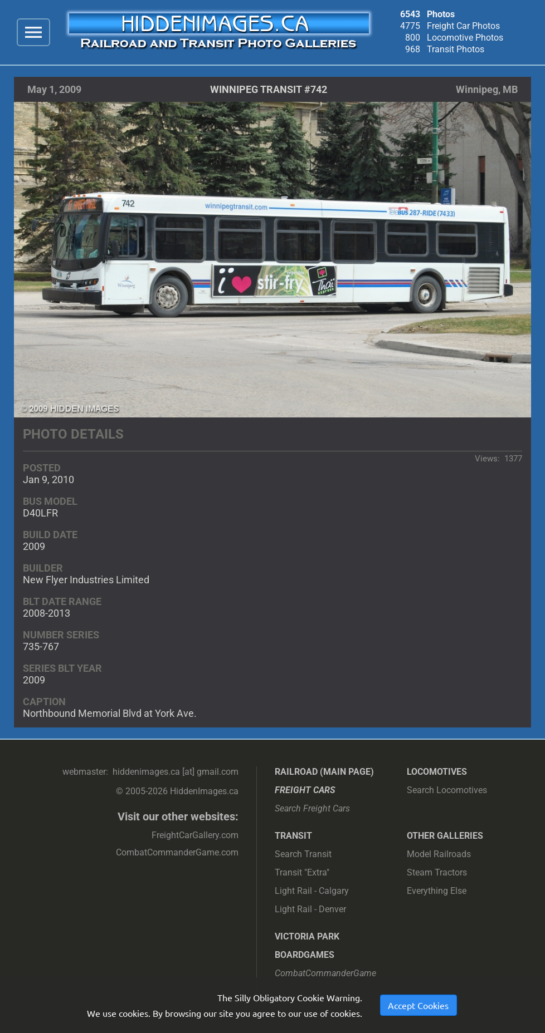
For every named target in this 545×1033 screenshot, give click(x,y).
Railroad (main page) (324, 771)
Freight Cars (305, 790)
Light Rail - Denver (310, 909)
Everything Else (436, 891)
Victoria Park (307, 936)
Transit (293, 835)
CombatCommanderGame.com (177, 852)
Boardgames (304, 955)
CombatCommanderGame (325, 973)
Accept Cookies (418, 1005)
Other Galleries (445, 835)
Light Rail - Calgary (312, 891)
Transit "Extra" (302, 872)
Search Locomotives (447, 790)
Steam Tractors (437, 872)
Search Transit (303, 854)
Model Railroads (439, 854)
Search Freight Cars (312, 808)
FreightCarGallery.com (195, 835)
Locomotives (437, 771)
